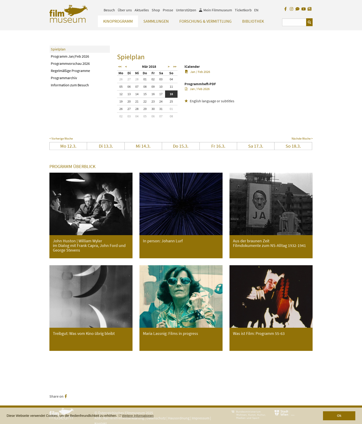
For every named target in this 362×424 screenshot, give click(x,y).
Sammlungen (156, 21)
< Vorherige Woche (61, 138)
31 (161, 109)
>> (174, 67)
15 (145, 94)
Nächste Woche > (302, 138)
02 (153, 79)
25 (171, 101)
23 (153, 101)
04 (171, 79)
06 (129, 86)
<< (119, 67)
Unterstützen (186, 10)
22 (145, 101)
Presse (168, 10)
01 (145, 79)
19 (121, 101)
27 (129, 79)
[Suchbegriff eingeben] (294, 22)
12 (121, 94)
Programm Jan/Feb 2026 (70, 56)
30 (153, 109)
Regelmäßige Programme (70, 70)
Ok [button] (339, 416)
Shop (156, 10)
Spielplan (58, 49)
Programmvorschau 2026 (70, 63)
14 (137, 94)
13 (129, 94)
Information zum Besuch (70, 85)
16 (153, 94)
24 (161, 101)
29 (145, 109)
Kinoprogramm (118, 21)
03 (161, 79)
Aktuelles (142, 10)
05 (121, 86)
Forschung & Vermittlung (205, 21)
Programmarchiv (64, 77)
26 (121, 79)
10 (161, 86)
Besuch (109, 10)
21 (137, 101)
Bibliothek (253, 21)
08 (145, 86)
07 (137, 86)
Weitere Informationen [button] (138, 416)
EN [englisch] (256, 10)
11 (171, 86)
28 (137, 79)
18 (171, 94)
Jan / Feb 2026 (197, 72)
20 (129, 101)
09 (153, 86)
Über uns (125, 10)
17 (161, 94)
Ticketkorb (243, 10)
